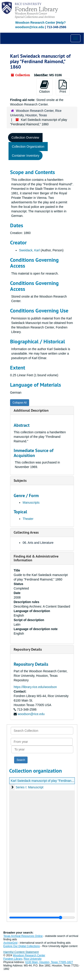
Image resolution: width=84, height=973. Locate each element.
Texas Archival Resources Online (23, 936)
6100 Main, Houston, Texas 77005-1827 (49, 962)
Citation (44, 86)
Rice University (33, 958)
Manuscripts (31, 502)
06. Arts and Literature (38, 542)
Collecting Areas (26, 532)
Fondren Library (12, 958)
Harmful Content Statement (21, 952)
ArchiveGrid (10, 942)
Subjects (20, 480)
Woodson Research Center (35, 22)
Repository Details (28, 649)
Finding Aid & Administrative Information (36, 558)
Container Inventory (25, 155)
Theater (28, 519)
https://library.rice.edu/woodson (35, 687)
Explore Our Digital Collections (21, 946)
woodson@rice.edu (31, 714)
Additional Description (31, 410)
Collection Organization (28, 146)
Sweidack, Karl (29, 250)
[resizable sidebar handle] (42, 917)
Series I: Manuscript (29, 787)
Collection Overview (25, 137)
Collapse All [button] (20, 402)
